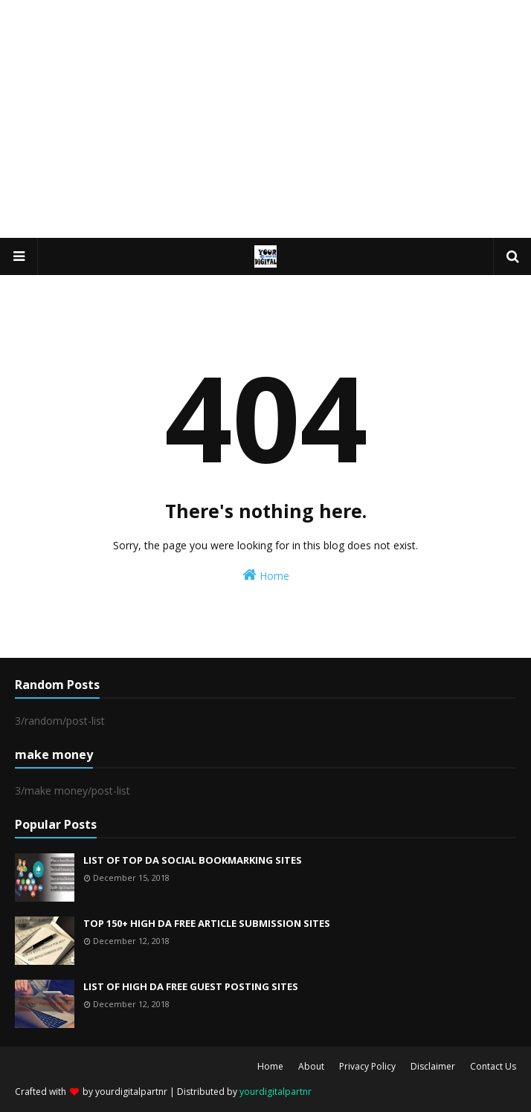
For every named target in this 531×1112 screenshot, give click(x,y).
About (311, 1066)
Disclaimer (433, 1066)
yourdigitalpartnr (131, 1091)
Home (265, 575)
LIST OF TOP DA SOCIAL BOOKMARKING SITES (192, 860)
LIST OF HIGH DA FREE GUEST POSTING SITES (190, 986)
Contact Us (493, 1066)
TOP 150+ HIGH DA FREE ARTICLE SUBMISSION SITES (206, 923)
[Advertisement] (265, 119)
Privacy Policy (367, 1066)
